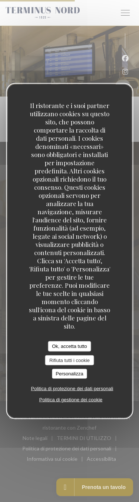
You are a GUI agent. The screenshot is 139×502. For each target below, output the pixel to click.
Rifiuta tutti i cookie (69, 360)
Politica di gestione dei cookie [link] (71, 399)
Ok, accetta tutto (69, 346)
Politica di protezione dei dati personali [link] (72, 388)
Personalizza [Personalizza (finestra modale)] (69, 373)
